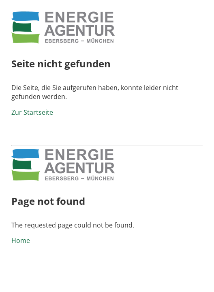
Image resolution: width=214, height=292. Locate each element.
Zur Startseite (32, 112)
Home (20, 240)
